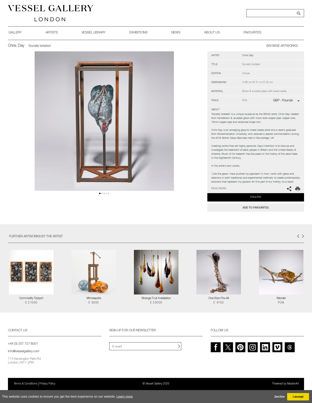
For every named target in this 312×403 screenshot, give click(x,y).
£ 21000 (31, 302)
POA (281, 302)
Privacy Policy (47, 383)
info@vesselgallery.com (23, 351)
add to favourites (256, 207)
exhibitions (138, 32)
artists (52, 32)
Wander (281, 298)
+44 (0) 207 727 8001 (23, 344)
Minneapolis (94, 298)
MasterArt (293, 383)
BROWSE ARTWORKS (282, 46)
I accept (298, 396)
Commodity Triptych (31, 298)
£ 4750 (218, 302)
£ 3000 (93, 302)
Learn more (124, 396)
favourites (252, 32)
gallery (15, 32)
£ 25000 (156, 302)
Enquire (255, 197)
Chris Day (16, 46)
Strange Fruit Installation (156, 298)
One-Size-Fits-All (219, 298)
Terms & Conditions (25, 383)
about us (212, 32)
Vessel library (93, 32)
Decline (279, 396)
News (175, 32)
